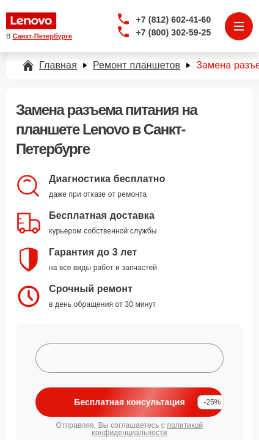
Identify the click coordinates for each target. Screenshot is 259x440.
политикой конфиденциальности (147, 429)
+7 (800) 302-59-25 (173, 32)
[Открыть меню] (239, 26)
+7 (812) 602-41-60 (173, 19)
